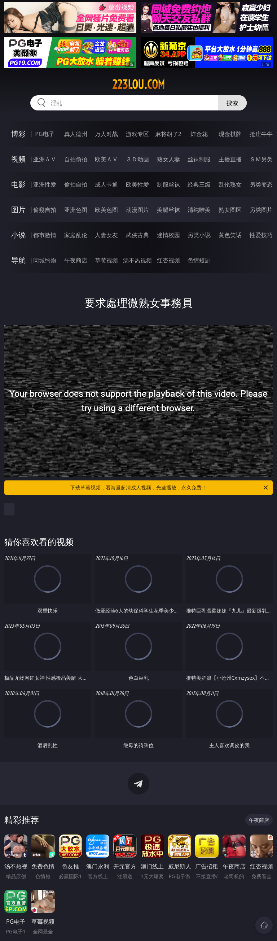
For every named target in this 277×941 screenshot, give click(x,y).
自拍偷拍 (75, 159)
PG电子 (44, 134)
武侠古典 (137, 235)
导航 (18, 260)
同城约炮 (44, 260)
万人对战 (106, 134)
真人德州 (75, 134)
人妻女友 (106, 235)
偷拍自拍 (75, 184)
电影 (18, 184)
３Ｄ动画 (137, 159)
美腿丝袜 (168, 210)
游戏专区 (137, 134)
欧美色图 (106, 210)
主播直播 (230, 159)
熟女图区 (230, 210)
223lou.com (138, 84)
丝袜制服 (199, 159)
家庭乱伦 (75, 235)
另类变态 (261, 184)
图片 (18, 209)
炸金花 (199, 134)
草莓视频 (106, 260)
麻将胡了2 (168, 134)
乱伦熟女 (230, 184)
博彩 (18, 134)
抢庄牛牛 (261, 134)
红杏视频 (168, 260)
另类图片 (261, 210)
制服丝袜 (168, 184)
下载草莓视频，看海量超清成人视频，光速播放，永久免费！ (169, 487)
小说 (18, 235)
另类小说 (199, 235)
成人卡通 (106, 184)
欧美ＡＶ (106, 159)
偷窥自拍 (44, 210)
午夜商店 (75, 260)
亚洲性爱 (44, 184)
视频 (18, 159)
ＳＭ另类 (261, 159)
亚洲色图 (75, 210)
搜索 (232, 103)
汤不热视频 (137, 260)
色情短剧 (199, 260)
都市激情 (44, 235)
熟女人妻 (168, 159)
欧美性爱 (137, 184)
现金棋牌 (230, 134)
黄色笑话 (230, 235)
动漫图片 (137, 210)
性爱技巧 (261, 235)
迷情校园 (168, 235)
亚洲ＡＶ (44, 159)
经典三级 (199, 184)
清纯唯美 (199, 210)
